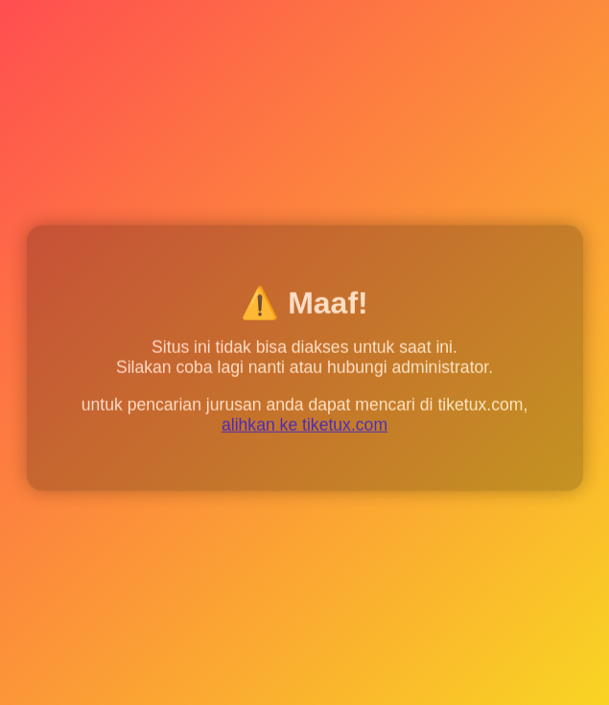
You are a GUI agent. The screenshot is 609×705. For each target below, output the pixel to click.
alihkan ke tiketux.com (304, 426)
